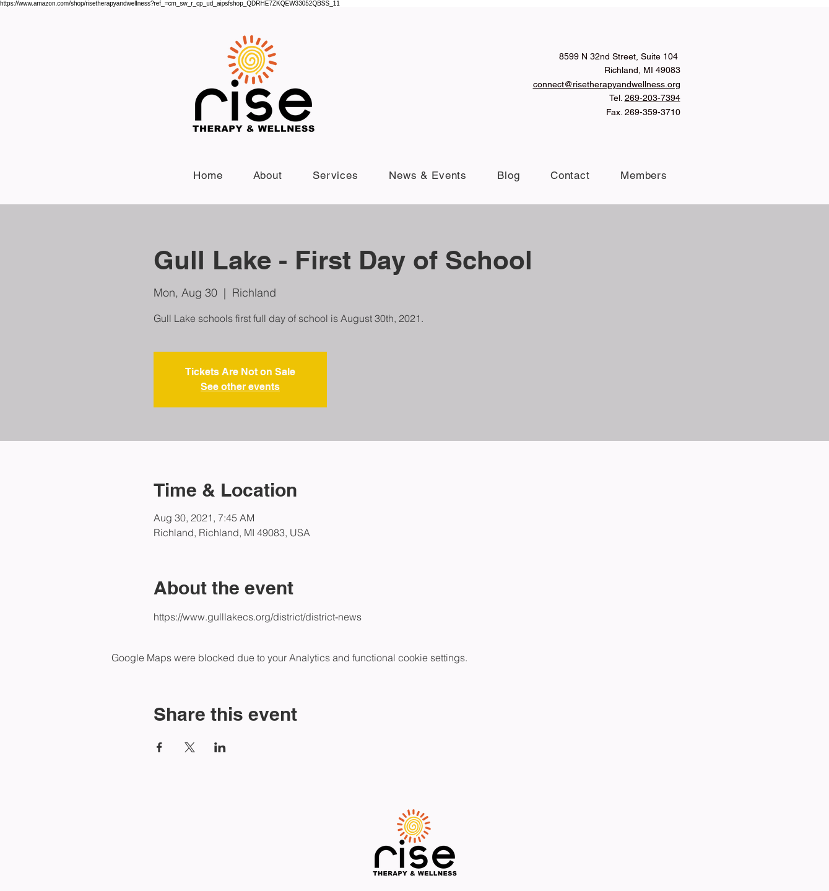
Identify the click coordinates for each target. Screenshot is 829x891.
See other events (240, 387)
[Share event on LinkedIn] (220, 747)
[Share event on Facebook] (159, 747)
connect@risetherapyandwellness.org (606, 84)
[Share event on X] (190, 747)
